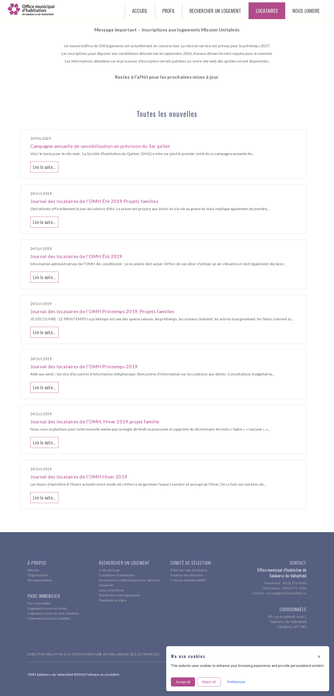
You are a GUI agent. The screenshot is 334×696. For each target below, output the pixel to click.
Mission (34, 568)
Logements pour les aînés (47, 606)
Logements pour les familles (49, 616)
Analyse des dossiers (186, 573)
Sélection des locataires (188, 568)
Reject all (209, 682)
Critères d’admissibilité (188, 578)
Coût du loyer (109, 568)
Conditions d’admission (117, 573)
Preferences (236, 682)
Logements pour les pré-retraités (53, 611)
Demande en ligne (113, 598)
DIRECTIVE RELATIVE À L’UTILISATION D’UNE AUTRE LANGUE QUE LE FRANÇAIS (93, 654)
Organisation (38, 573)
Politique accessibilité (102, 674)
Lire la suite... (44, 167)
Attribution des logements (119, 593)
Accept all (183, 682)
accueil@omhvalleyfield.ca (286, 589)
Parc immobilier (39, 601)
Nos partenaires (40, 578)
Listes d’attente (111, 588)
